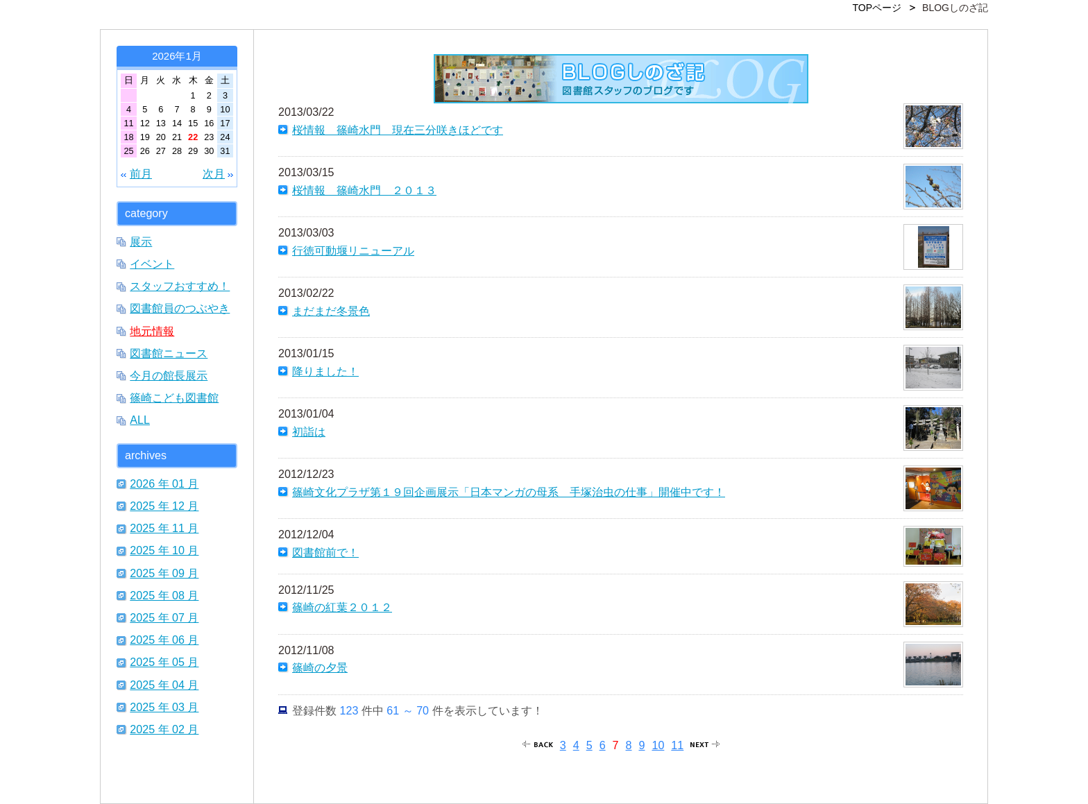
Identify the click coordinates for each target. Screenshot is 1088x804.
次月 (214, 173)
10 (658, 745)
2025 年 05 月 (164, 662)
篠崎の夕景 (320, 667)
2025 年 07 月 (164, 617)
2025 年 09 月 (164, 573)
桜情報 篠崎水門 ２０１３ (364, 190)
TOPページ (877, 7)
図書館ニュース (168, 353)
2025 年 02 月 (164, 729)
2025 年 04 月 (164, 684)
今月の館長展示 (168, 375)
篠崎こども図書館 (174, 397)
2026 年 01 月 (164, 483)
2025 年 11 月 (164, 528)
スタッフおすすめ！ (180, 286)
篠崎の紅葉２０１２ (342, 607)
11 (677, 745)
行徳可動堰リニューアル (353, 250)
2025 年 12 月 (164, 505)
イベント (152, 263)
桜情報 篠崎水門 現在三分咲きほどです (397, 129)
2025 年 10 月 (164, 550)
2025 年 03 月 (164, 707)
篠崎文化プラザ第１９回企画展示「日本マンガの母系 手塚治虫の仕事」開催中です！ (508, 492)
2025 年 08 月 (164, 595)
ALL (140, 419)
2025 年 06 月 (164, 639)
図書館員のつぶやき (180, 308)
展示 (141, 241)
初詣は (308, 431)
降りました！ (325, 371)
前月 (141, 173)
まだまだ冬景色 (331, 311)
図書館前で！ (325, 552)
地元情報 (152, 331)
